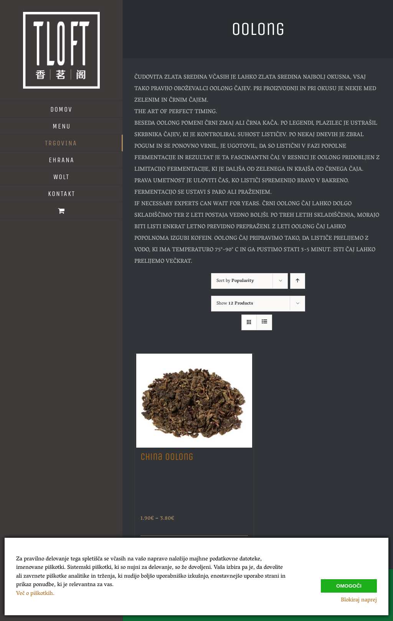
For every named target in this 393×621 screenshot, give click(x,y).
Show (234, 303)
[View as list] (264, 322)
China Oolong (166, 457)
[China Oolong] (194, 399)
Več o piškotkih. (35, 593)
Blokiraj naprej (359, 600)
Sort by (235, 281)
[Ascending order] (297, 281)
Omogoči (349, 584)
